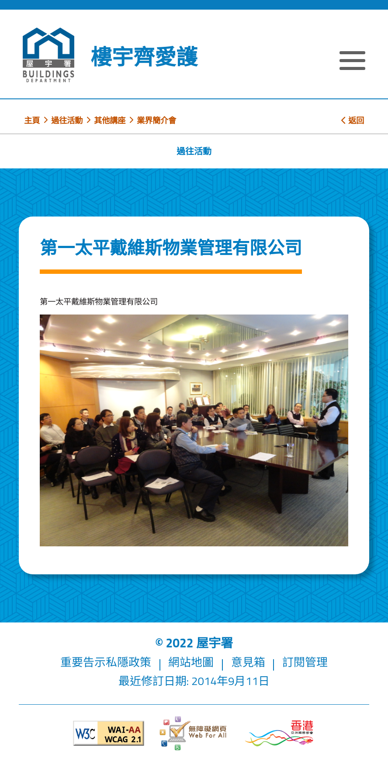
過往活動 (67, 120)
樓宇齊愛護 (143, 56)
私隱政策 (128, 662)
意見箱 (248, 662)
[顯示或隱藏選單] (352, 62)
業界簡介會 (156, 120)
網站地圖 (191, 662)
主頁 (32, 120)
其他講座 (109, 120)
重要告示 (83, 662)
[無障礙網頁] (194, 734)
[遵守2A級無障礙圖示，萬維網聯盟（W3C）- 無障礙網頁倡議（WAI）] (109, 733)
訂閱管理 (305, 662)
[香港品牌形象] (279, 733)
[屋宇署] (48, 54)
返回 (352, 120)
